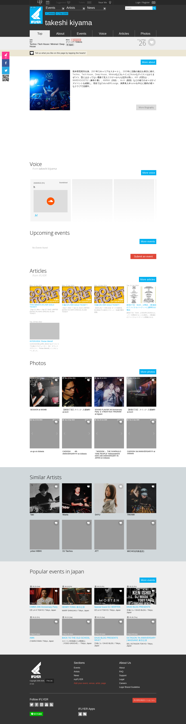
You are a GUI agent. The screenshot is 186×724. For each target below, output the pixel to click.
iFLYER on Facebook (36, 705)
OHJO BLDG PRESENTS (138, 607)
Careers (123, 683)
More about (148, 62)
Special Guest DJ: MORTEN (107, 607)
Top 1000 (63, 13)
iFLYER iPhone (80, 714)
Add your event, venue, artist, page (90, 683)
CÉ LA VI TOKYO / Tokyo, (43, 610)
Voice (103, 33)
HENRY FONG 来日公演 (73, 607)
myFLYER (78, 679)
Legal (121, 679)
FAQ (121, 671)
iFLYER (36, 670)
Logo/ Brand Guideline (129, 687)
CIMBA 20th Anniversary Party (43, 607)
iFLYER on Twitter (32, 705)
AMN (32, 638)
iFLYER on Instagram (42, 705)
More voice (148, 172)
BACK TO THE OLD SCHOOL (76, 638)
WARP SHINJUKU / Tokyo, (75, 610)
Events (50, 7)
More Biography (146, 107)
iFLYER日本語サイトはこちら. (144, 700)
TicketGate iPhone (85, 714)
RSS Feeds (51, 705)
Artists (70, 7)
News (91, 7)
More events (148, 241)
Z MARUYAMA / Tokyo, (42, 641)
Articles (124, 33)
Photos (145, 33)
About (60, 33)
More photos (148, 371)
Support (122, 675)
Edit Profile (77, 40)
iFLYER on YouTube (46, 705)
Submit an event (143, 256)
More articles (147, 279)
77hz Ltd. (49, 681)
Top (39, 33)
